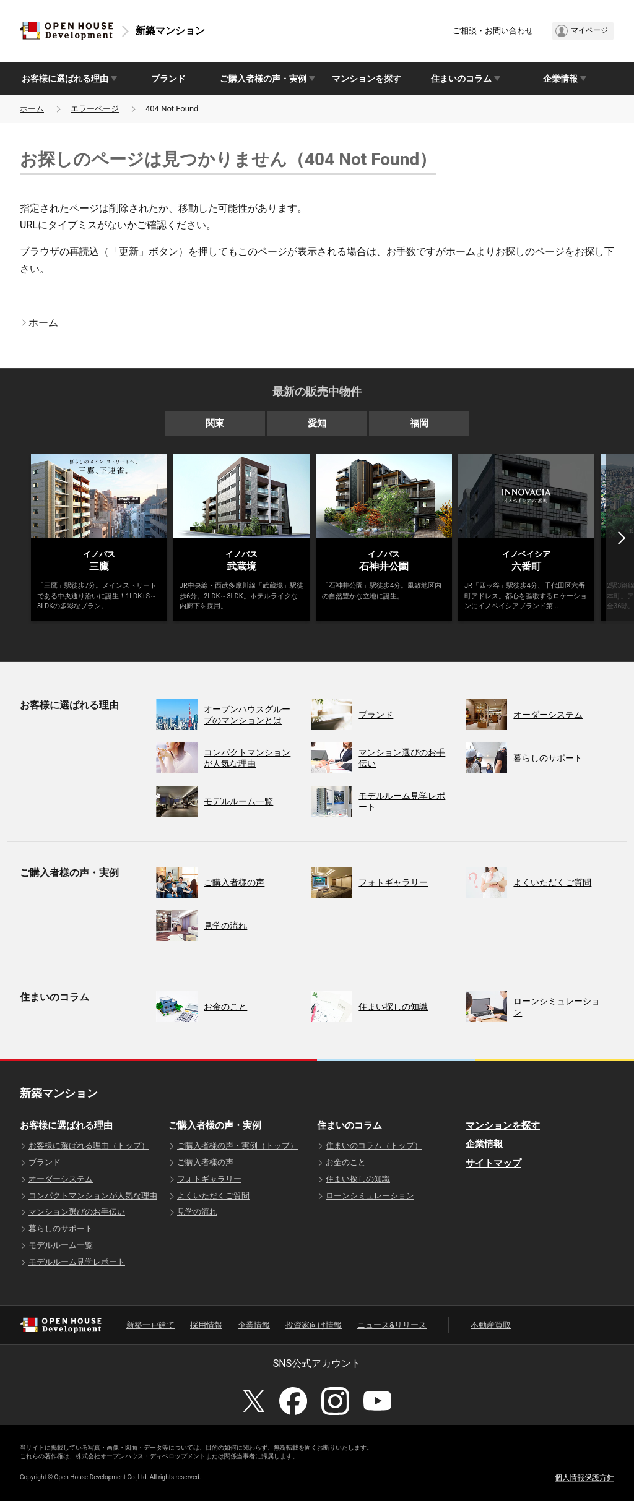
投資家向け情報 (313, 1325)
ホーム (32, 108)
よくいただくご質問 (213, 1195)
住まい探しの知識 (358, 1179)
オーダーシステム (60, 1179)
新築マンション (170, 31)
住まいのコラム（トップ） (374, 1145)
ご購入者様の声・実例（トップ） (237, 1145)
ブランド (168, 79)
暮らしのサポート (60, 1228)
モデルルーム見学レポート (76, 1262)
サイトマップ (493, 1163)
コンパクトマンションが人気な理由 (92, 1195)
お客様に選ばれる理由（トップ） (88, 1145)
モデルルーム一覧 (60, 1245)
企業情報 (484, 1144)
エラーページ (95, 108)
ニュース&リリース (392, 1325)
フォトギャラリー (209, 1179)
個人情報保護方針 (584, 1477)
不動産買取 (491, 1325)
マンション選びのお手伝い (76, 1211)
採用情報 (206, 1325)
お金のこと (346, 1162)
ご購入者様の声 (205, 1162)
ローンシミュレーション (370, 1195)
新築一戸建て (150, 1325)
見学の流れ (197, 1211)
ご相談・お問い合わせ (493, 30)
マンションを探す (366, 79)
